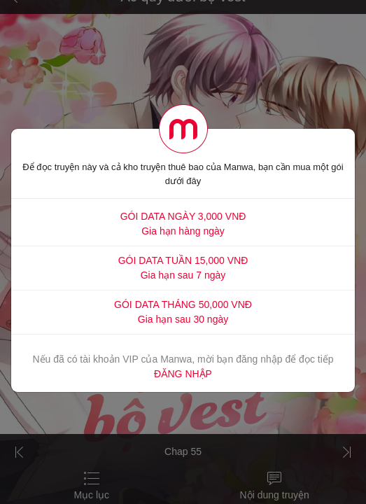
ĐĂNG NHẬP (183, 373)
